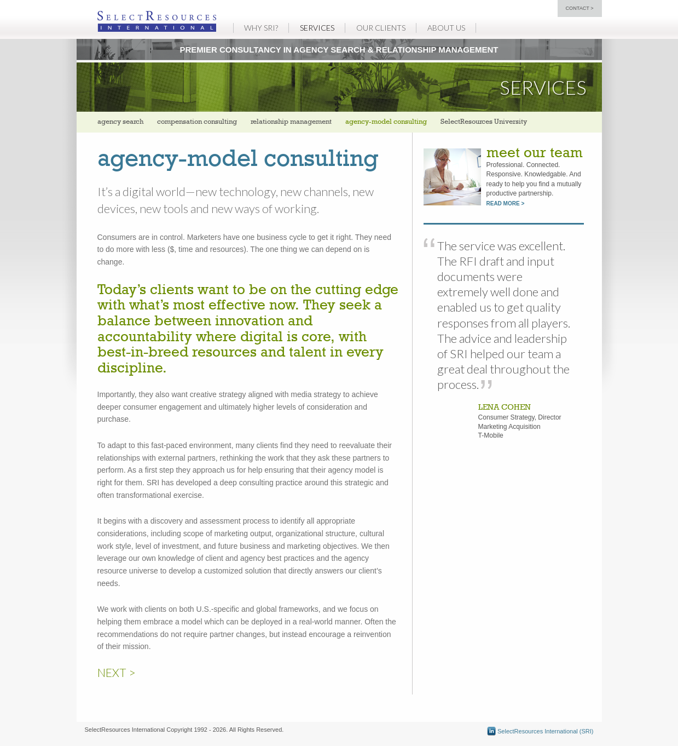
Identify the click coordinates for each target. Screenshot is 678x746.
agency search (120, 121)
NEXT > (116, 672)
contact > (580, 8)
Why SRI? (261, 27)
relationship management (291, 121)
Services (317, 27)
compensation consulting (197, 121)
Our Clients (380, 27)
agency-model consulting (386, 121)
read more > (505, 203)
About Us (446, 27)
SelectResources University (484, 121)
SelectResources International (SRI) (540, 731)
